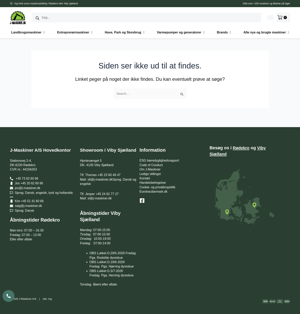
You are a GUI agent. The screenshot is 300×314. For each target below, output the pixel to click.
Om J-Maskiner (150, 163)
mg (50, 298)
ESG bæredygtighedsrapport (159, 154)
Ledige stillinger (150, 167)
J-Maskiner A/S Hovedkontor (42, 144)
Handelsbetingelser (153, 176)
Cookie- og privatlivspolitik (157, 181)
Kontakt (144, 172)
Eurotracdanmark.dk (153, 185)
